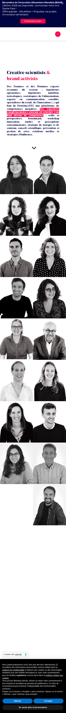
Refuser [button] (17, 701)
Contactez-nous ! (33, 21)
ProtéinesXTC (17, 34)
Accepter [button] (48, 701)
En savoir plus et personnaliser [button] (33, 707)
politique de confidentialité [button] (13, 670)
